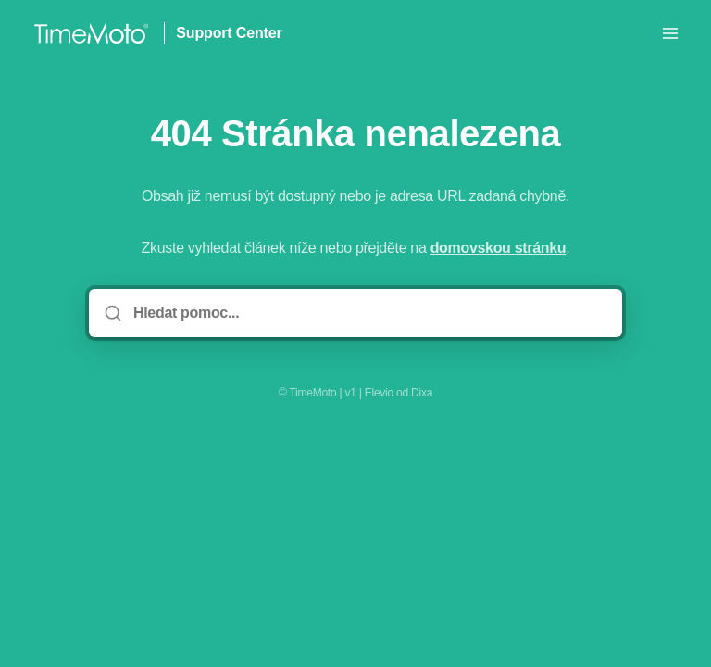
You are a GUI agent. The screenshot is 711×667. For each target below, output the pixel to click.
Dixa (421, 392)
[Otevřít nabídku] (670, 33)
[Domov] (91, 33)
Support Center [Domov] (228, 33)
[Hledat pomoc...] (368, 313)
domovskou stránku (498, 248)
